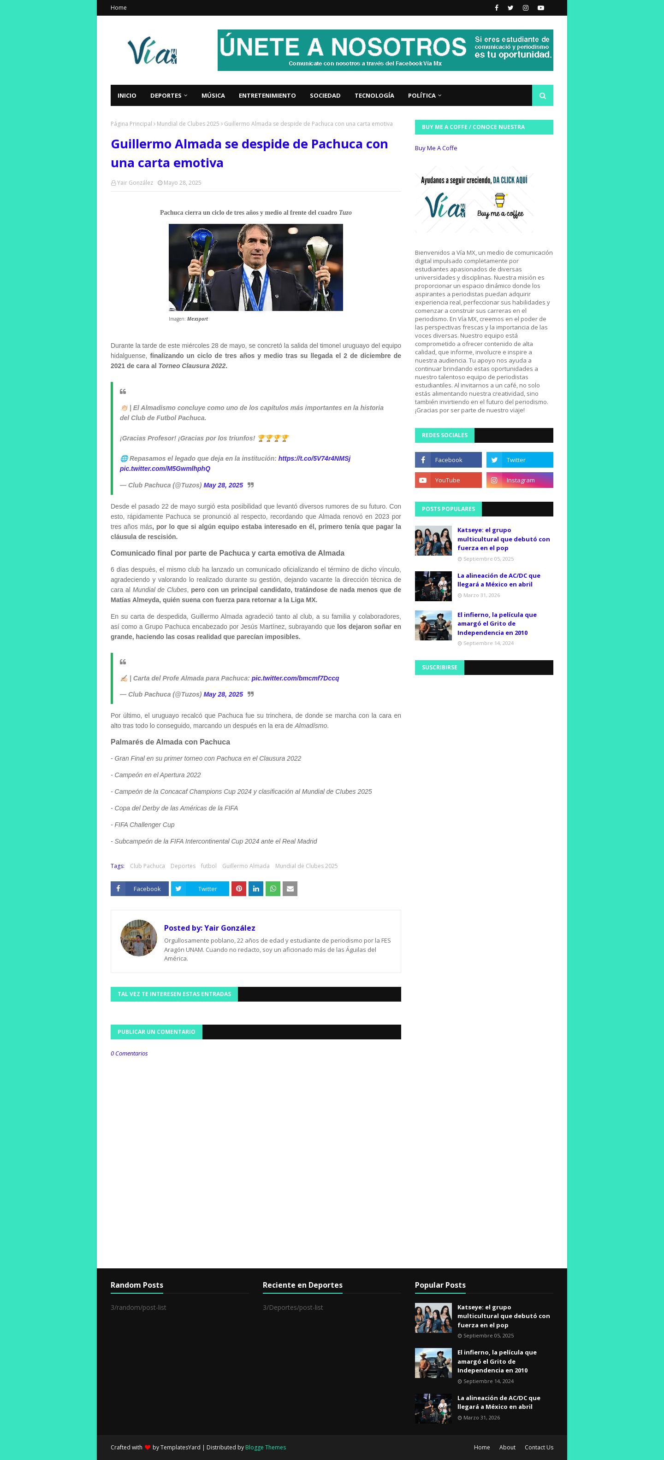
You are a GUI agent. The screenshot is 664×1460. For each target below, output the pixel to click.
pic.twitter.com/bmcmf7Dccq (295, 678)
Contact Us (539, 1447)
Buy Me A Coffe (436, 148)
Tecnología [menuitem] (374, 95)
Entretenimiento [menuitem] (267, 95)
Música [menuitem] (213, 95)
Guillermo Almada (246, 866)
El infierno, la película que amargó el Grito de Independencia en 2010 (497, 623)
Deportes (183, 866)
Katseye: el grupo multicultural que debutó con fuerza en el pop (503, 539)
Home (119, 8)
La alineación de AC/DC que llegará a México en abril (498, 580)
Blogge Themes (265, 1447)
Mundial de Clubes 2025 (188, 124)
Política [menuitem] (422, 95)
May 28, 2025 (223, 485)
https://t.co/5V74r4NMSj (314, 458)
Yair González (135, 183)
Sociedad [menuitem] (325, 95)
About (507, 1447)
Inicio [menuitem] (127, 95)
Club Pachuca (147, 866)
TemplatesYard (180, 1447)
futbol (209, 866)
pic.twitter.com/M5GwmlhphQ (165, 468)
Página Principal (131, 124)
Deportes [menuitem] (166, 95)
